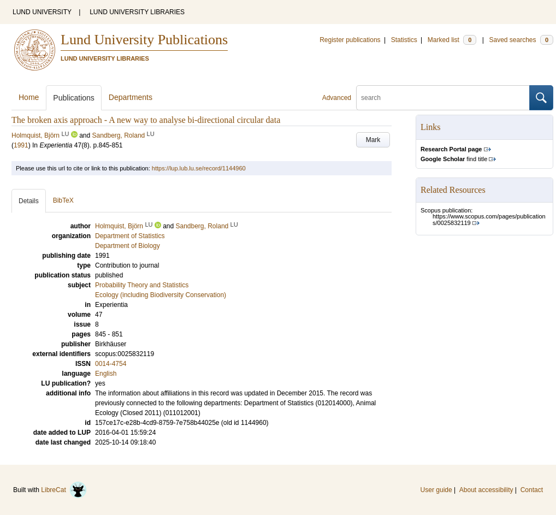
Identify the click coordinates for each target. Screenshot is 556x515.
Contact (531, 490)
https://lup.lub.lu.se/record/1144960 (199, 168)
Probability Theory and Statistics (141, 285)
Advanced (336, 98)
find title (454, 159)
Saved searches (521, 40)
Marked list (452, 40)
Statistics (404, 40)
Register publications (350, 40)
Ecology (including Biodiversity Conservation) (160, 295)
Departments (130, 97)
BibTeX (63, 200)
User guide (436, 490)
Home (29, 97)
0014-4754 (110, 364)
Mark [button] (373, 140)
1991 (21, 145)
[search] (443, 97)
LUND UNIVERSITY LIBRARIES (137, 12)
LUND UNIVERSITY (42, 12)
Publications (73, 97)
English (105, 373)
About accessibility (486, 490)
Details (29, 201)
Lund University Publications (144, 40)
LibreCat (64, 490)
